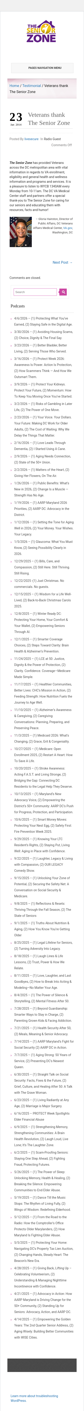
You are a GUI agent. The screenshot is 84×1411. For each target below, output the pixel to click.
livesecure (31, 139)
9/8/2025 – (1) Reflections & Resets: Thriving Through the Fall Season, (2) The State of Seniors (42, 909)
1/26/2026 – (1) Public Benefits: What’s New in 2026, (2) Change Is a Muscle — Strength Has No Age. (41, 489)
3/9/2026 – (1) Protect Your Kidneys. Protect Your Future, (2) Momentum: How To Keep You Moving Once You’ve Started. (43, 390)
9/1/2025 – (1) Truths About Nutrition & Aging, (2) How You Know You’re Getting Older (42, 929)
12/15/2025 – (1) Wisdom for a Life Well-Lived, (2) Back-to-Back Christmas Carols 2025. (42, 600)
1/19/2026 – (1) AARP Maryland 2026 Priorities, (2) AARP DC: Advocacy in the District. (41, 509)
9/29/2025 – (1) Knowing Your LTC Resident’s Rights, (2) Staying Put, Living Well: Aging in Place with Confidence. (42, 845)
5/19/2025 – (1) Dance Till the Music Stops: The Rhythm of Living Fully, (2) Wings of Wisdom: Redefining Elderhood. (42, 1203)
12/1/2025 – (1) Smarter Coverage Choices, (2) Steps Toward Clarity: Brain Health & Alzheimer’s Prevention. (41, 645)
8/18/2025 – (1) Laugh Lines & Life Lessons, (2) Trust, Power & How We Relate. (39, 962)
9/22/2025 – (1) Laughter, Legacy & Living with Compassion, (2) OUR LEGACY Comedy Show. (43, 864)
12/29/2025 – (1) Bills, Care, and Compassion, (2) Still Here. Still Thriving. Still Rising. (42, 567)
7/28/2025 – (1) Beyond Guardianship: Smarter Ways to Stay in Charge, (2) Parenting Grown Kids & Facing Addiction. (43, 1014)
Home (14, 86)
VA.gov (67, 228)
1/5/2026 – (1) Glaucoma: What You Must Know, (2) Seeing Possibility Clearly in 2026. (43, 548)
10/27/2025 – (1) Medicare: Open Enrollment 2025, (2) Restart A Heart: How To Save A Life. (43, 755)
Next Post (63, 262)
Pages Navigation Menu (40, 68)
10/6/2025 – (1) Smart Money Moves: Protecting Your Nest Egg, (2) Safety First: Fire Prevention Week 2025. (43, 825)
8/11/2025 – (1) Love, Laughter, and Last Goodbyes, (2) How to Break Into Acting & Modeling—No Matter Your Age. (43, 981)
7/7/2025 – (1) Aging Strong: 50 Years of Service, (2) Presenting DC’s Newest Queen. (42, 1061)
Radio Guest (52, 139)
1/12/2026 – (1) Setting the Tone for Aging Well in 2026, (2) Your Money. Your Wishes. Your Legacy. (44, 528)
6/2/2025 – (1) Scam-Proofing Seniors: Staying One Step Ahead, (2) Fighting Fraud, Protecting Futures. (41, 1158)
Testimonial (31, 86)
